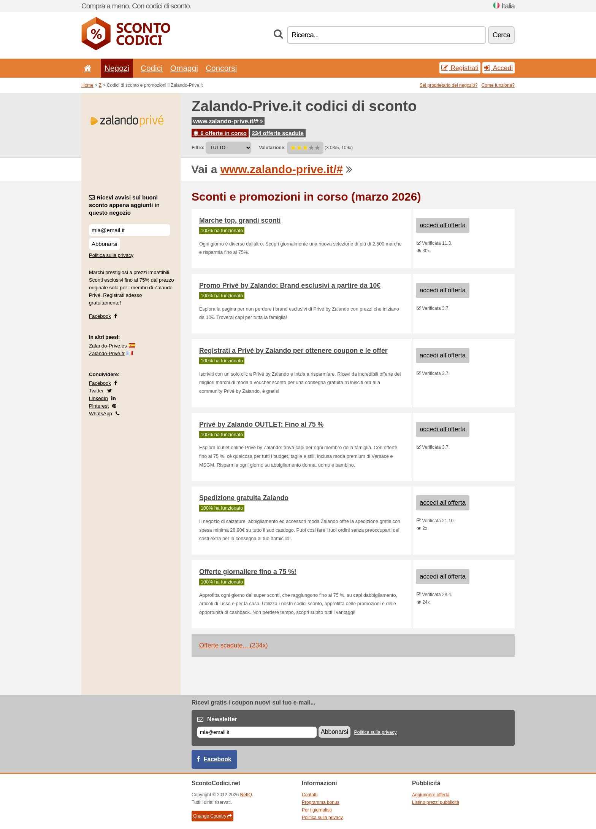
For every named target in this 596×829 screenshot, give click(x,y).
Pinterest (99, 406)
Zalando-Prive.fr (107, 353)
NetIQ (246, 794)
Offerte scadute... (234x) (233, 645)
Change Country (212, 816)
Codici (152, 68)
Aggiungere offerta (431, 794)
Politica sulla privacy (111, 255)
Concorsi (221, 68)
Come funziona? (498, 85)
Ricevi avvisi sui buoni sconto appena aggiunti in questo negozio (124, 205)
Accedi (498, 68)
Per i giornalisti (317, 810)
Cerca (501, 35)
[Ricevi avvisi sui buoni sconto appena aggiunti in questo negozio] (129, 230)
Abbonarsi (104, 244)
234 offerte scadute (278, 133)
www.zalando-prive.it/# (228, 121)
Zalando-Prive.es (108, 346)
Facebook (100, 316)
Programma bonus (320, 802)
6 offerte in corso (220, 133)
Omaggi (184, 68)
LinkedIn (98, 398)
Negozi (117, 68)
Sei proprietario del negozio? (449, 85)
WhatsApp (100, 413)
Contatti (309, 794)
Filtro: (198, 147)
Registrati (460, 68)
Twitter (96, 391)
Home (87, 85)
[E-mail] (257, 732)
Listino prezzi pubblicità (435, 802)
